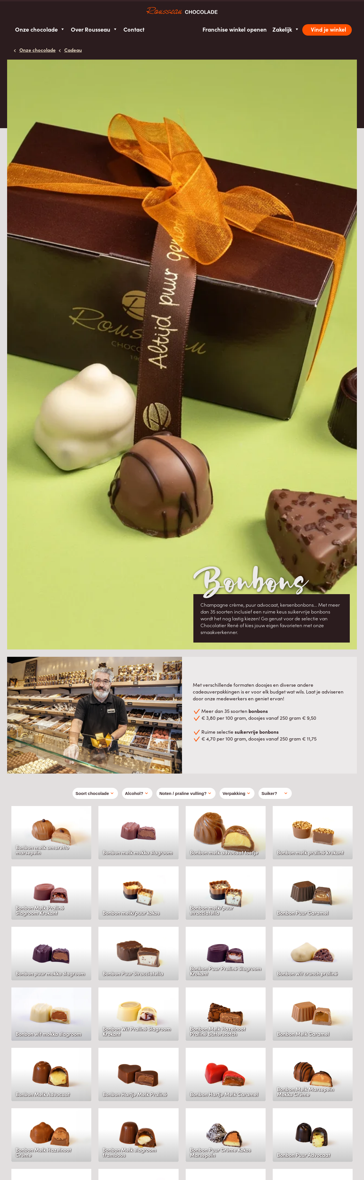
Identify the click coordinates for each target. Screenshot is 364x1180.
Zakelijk (285, 29)
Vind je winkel (328, 29)
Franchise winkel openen (234, 29)
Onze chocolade (40, 29)
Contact (133, 29)
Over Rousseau (94, 29)
